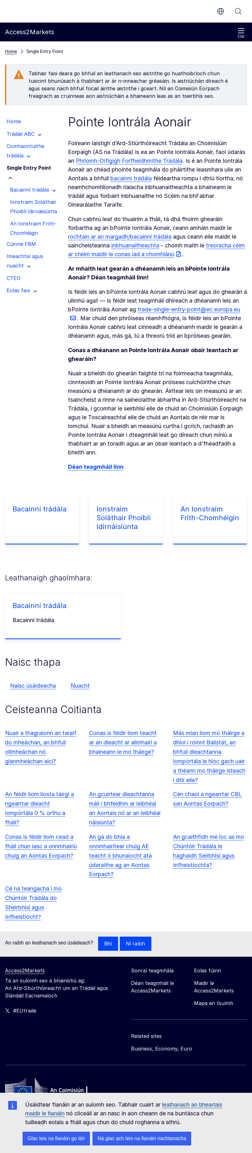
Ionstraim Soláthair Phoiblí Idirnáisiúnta (124, 518)
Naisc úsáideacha (33, 685)
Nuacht (80, 685)
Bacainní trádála (40, 509)
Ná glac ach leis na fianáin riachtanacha (141, 1138)
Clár (241, 33)
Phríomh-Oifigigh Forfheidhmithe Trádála (129, 160)
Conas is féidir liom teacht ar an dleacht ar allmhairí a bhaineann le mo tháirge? (123, 742)
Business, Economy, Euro (161, 1049)
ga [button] (220, 11)
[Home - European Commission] (50, 1090)
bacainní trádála (131, 178)
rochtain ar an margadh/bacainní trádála (119, 236)
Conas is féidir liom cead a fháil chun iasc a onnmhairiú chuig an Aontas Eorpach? (41, 846)
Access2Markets (25, 971)
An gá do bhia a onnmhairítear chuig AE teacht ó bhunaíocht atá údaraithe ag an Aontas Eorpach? (120, 855)
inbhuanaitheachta (135, 245)
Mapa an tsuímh (213, 1003)
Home (11, 51)
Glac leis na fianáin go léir (56, 1138)
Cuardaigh (238, 11)
